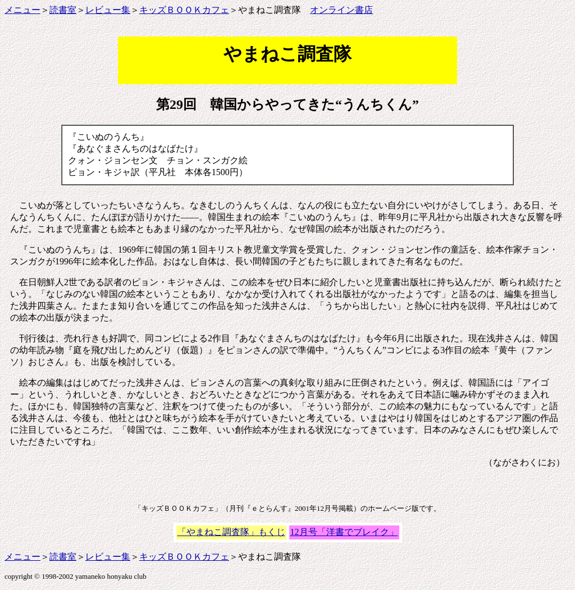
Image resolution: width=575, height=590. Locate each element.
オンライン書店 (341, 10)
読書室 (62, 10)
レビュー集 (107, 10)
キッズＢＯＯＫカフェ (184, 10)
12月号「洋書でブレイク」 (344, 532)
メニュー (22, 10)
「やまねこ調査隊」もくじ (231, 532)
